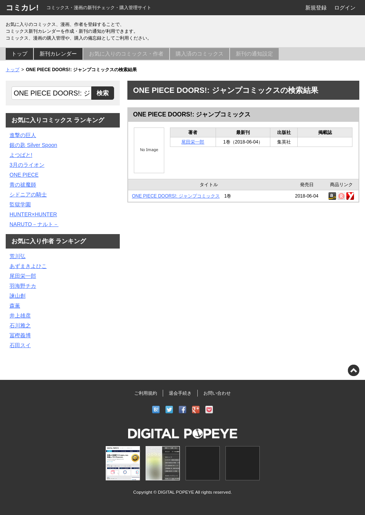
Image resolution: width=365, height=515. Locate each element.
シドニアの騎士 (28, 194)
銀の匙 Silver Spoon (33, 145)
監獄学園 (20, 204)
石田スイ (20, 345)
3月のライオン (27, 165)
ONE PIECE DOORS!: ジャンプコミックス (192, 114)
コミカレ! (22, 7)
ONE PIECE (24, 175)
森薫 (15, 306)
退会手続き (180, 393)
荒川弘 (17, 256)
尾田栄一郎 (192, 142)
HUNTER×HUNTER (33, 214)
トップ (19, 54)
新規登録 (316, 8)
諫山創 (17, 296)
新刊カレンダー (58, 54)
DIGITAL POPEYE (176, 491)
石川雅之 (20, 325)
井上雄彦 (20, 316)
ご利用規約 (145, 393)
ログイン (344, 8)
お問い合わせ (217, 393)
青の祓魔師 (23, 185)
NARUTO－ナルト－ (34, 224)
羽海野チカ (23, 286)
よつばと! (21, 155)
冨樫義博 (20, 335)
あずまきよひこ (28, 266)
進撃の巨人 (23, 135)
